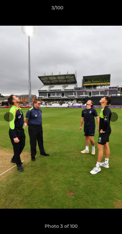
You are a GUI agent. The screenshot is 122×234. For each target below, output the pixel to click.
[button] (98, 9)
